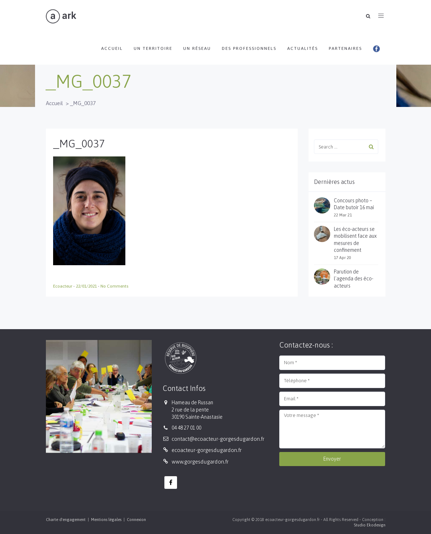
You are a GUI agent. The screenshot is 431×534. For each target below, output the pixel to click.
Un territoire (153, 48)
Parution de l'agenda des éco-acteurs (353, 279)
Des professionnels (249, 48)
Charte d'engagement (66, 519)
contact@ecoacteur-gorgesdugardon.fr (218, 439)
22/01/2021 (87, 286)
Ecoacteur (63, 286)
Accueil (112, 48)
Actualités (302, 48)
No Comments (114, 286)
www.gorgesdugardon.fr (200, 461)
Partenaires (345, 48)
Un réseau (197, 48)
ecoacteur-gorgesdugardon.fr (207, 450)
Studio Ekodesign (369, 525)
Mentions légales (106, 519)
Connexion (136, 519)
